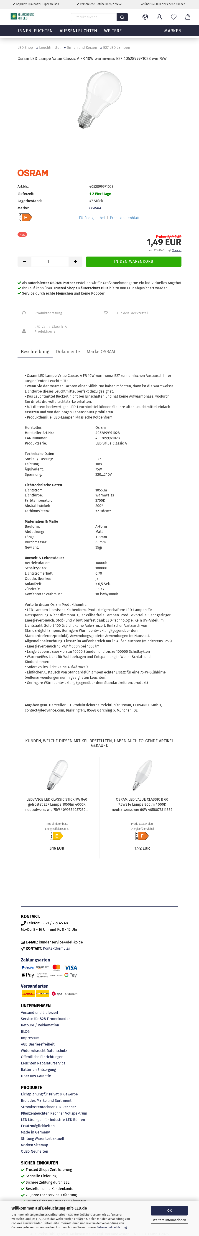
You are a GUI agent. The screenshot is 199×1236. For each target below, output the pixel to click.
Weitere (113, 33)
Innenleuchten (35, 33)
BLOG (25, 1031)
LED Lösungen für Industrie (43, 1120)
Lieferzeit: (26, 194)
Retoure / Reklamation (40, 1025)
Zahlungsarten (35, 960)
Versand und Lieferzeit (39, 1012)
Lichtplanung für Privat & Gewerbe (49, 1094)
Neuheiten (39, 1151)
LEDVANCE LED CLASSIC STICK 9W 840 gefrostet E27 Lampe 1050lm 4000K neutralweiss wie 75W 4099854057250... (56, 804)
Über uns (28, 1076)
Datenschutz (57, 1050)
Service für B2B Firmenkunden (46, 1019)
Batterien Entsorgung (38, 1069)
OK (169, 1211)
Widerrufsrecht (33, 1050)
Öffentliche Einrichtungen (42, 1057)
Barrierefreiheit (42, 1044)
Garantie (44, 1076)
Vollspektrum (76, 1113)
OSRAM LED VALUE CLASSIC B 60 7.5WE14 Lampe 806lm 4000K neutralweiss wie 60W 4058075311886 (142, 804)
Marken (27, 1145)
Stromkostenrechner (38, 1107)
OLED (25, 1151)
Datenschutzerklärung (112, 1227)
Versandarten (34, 986)
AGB (24, 1044)
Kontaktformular (56, 948)
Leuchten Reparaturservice (43, 1063)
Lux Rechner (66, 1107)
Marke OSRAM (101, 351)
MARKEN (172, 33)
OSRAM (95, 208)
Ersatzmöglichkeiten (38, 1126)
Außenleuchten (78, 33)
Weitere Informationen (169, 1220)
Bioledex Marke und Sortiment (46, 1100)
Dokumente (68, 351)
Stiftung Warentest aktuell (42, 1138)
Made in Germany (35, 1132)
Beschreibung (35, 351)
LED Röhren (75, 1120)
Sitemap (41, 1145)
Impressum (30, 1038)
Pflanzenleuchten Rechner (42, 1113)
